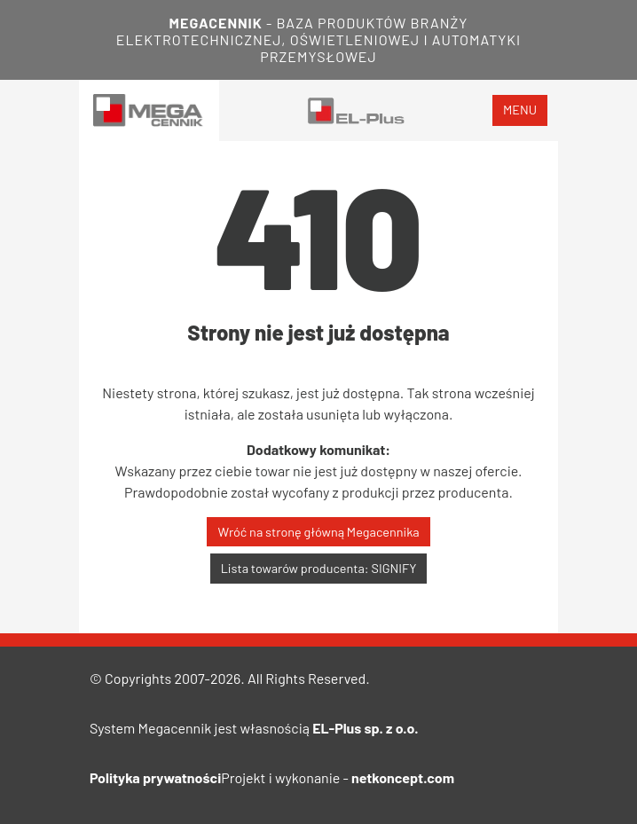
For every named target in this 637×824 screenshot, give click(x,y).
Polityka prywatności (155, 777)
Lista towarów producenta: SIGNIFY (319, 568)
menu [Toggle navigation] (520, 109)
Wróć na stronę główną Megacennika (318, 531)
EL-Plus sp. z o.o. (365, 727)
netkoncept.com (402, 777)
